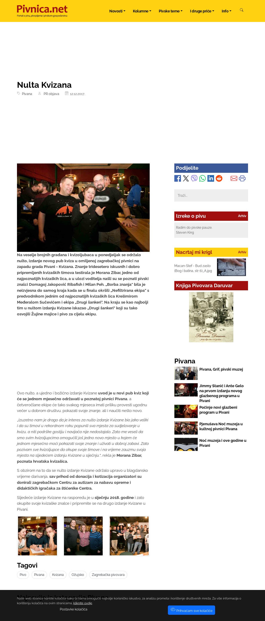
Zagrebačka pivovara (108, 575)
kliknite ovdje (82, 603)
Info (225, 11)
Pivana (26, 94)
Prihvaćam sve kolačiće (191, 611)
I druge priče (200, 11)
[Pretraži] (241, 10)
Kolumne (140, 11)
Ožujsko (78, 575)
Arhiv (242, 216)
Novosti (116, 11)
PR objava (50, 94)
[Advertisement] (132, 132)
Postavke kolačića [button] (73, 609)
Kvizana (58, 575)
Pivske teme (169, 11)
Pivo (23, 575)
